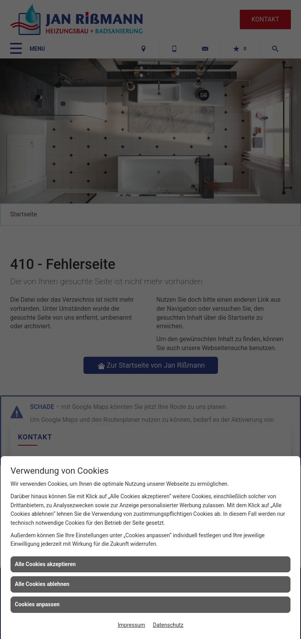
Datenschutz (168, 625)
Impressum (131, 625)
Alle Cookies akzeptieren (45, 564)
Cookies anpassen (37, 604)
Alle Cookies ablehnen (42, 584)
